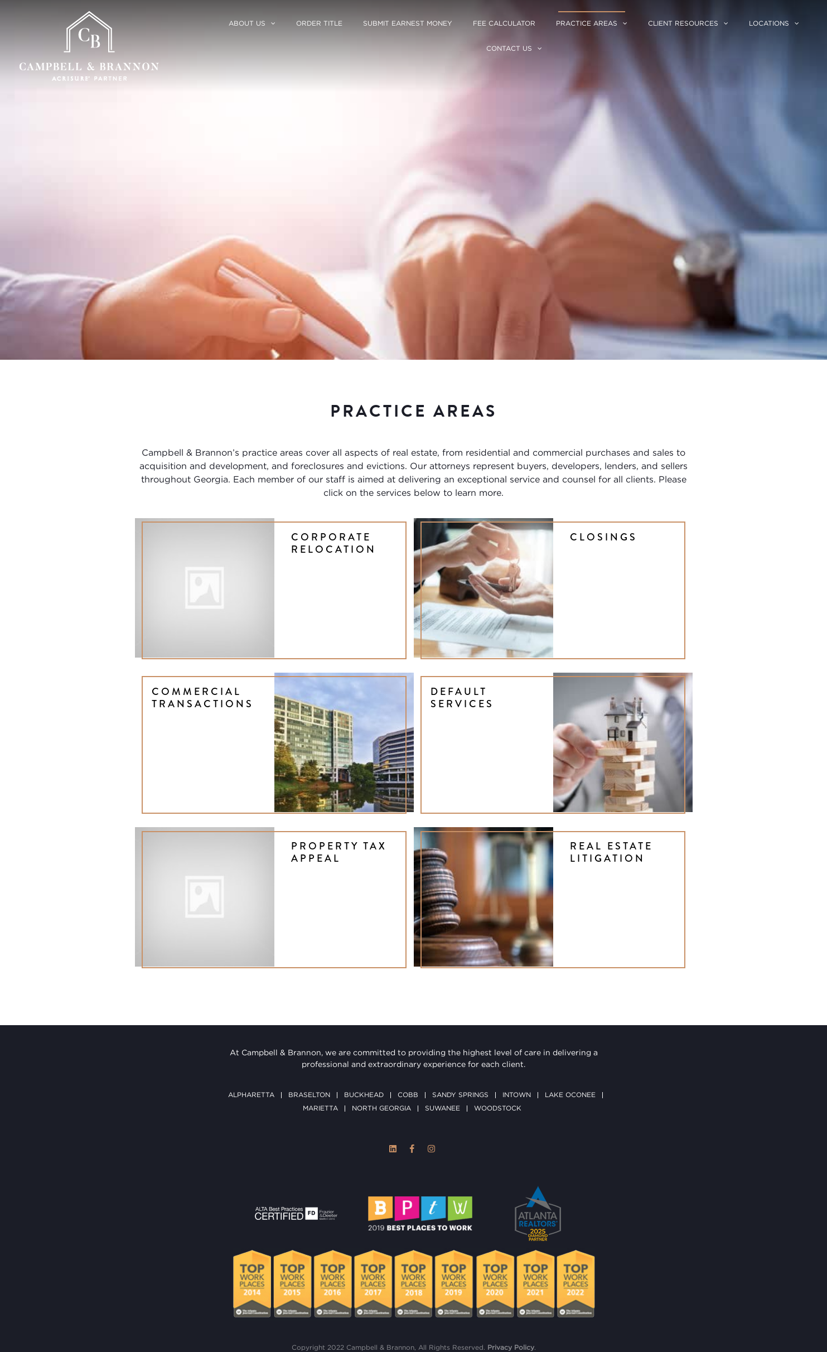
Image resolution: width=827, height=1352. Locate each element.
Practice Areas (586, 24)
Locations (769, 24)
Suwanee (442, 1063)
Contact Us (509, 49)
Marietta (320, 1063)
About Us (247, 24)
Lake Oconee (570, 1049)
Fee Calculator (504, 24)
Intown (516, 1049)
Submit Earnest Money (407, 24)
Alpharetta (251, 1049)
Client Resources (683, 24)
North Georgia (381, 1063)
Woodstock (497, 1063)
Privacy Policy (510, 1302)
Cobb (408, 1049)
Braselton (309, 1049)
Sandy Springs (460, 1049)
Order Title (319, 24)
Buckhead (364, 1049)
